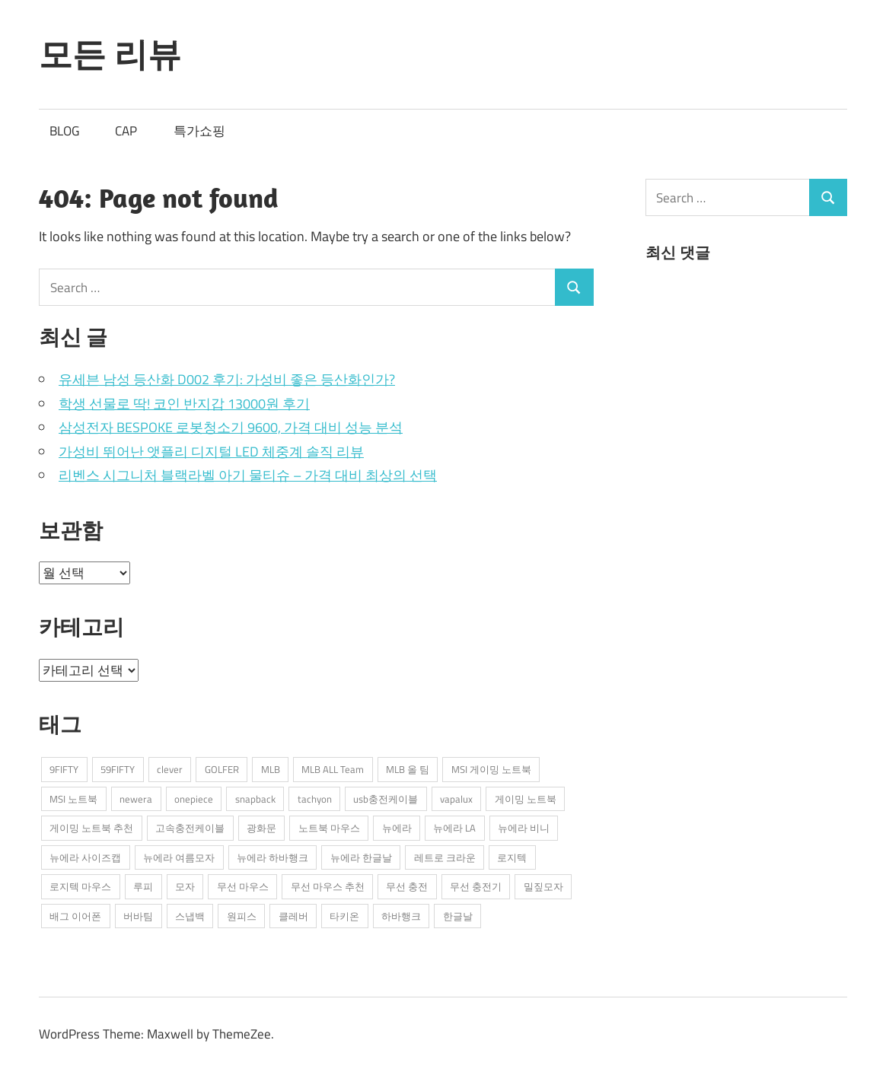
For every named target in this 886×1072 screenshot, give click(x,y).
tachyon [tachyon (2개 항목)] (315, 798)
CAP (126, 131)
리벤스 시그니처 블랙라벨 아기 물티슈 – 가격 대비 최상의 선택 (248, 475)
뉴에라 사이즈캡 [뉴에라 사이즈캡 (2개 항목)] (85, 857)
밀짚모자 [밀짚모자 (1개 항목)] (543, 886)
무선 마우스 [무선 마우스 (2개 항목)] (243, 886)
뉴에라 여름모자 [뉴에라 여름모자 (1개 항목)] (179, 857)
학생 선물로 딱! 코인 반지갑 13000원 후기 (184, 403)
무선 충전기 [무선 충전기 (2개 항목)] (476, 886)
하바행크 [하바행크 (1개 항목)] (401, 916)
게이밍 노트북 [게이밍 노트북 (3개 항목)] (525, 798)
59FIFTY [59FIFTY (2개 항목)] (117, 769)
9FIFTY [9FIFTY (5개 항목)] (63, 769)
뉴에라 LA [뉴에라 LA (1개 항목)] (454, 827)
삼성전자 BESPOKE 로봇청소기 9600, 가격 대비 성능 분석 (231, 427)
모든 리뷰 (110, 54)
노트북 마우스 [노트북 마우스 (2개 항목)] (329, 827)
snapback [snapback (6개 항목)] (255, 798)
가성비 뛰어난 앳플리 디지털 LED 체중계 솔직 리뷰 (211, 451)
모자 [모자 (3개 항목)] (185, 886)
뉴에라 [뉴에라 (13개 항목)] (397, 827)
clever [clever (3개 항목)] (170, 769)
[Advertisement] (759, 397)
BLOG (64, 131)
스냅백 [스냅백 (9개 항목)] (190, 916)
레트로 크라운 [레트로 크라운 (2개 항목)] (445, 857)
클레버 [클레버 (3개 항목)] (293, 916)
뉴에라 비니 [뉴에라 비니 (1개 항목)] (524, 827)
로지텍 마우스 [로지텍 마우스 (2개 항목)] (80, 886)
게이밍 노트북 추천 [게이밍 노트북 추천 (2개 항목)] (91, 827)
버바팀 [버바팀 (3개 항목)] (138, 916)
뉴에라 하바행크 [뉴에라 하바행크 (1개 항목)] (272, 857)
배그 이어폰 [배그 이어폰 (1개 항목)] (75, 916)
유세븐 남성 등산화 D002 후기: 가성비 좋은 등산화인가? (227, 379)
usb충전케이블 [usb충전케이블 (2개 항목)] (385, 798)
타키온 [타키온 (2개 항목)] (344, 916)
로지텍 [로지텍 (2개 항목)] (512, 857)
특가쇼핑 (199, 131)
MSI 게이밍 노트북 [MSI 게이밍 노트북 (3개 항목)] (491, 769)
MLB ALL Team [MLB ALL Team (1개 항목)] (332, 769)
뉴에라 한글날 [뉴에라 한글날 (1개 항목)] (361, 857)
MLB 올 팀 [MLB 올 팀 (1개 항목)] (407, 769)
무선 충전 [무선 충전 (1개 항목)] (407, 886)
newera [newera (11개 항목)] (136, 798)
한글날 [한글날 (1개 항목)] (458, 916)
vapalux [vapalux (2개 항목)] (456, 798)
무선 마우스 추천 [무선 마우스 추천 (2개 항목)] (328, 886)
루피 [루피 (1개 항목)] (143, 886)
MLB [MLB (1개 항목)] (270, 769)
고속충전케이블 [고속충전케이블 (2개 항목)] (190, 827)
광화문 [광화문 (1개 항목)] (261, 827)
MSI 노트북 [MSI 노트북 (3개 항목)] (73, 798)
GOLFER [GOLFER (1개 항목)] (222, 769)
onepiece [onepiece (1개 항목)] (193, 798)
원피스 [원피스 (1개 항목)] (242, 916)
